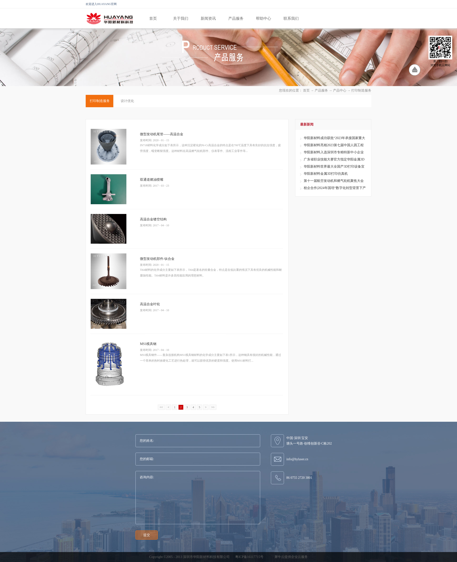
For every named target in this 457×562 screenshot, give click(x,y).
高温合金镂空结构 (153, 219)
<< (161, 407)
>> (213, 407)
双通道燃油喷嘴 (151, 179)
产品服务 (321, 90)
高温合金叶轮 (150, 304)
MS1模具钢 (148, 344)
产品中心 (339, 90)
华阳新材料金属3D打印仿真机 (326, 173)
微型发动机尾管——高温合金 (161, 134)
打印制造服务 (361, 90)
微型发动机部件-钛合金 (157, 259)
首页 (153, 18)
